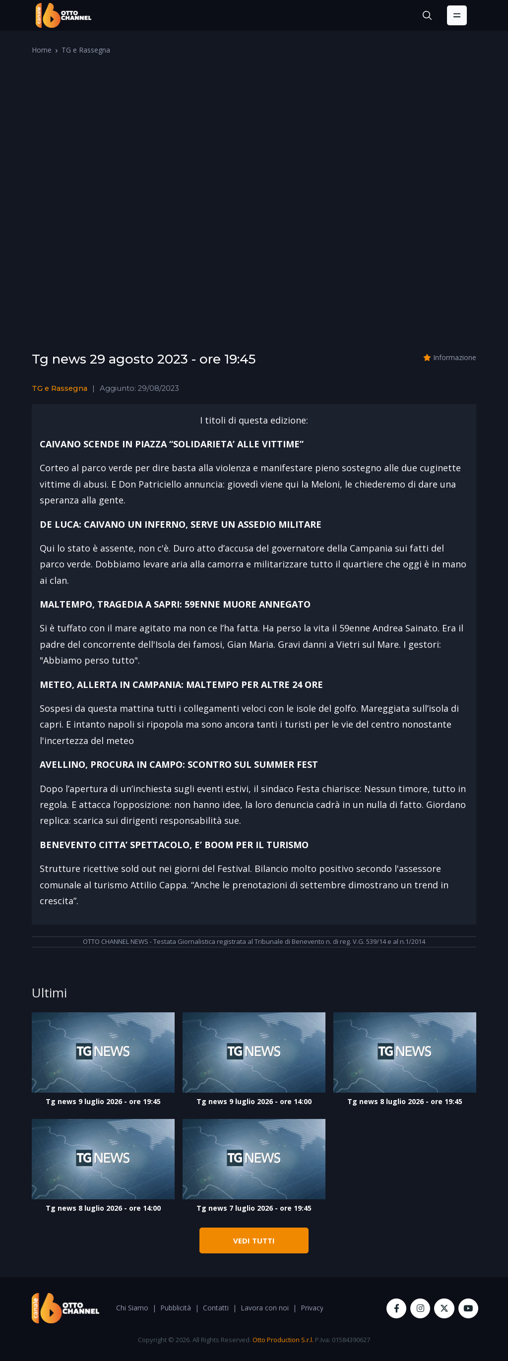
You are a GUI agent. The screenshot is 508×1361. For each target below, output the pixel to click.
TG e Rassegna (86, 50)
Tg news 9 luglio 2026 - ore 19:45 (103, 1101)
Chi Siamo (132, 1307)
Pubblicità (175, 1307)
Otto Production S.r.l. (283, 1339)
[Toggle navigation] (457, 15)
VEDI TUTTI (254, 1240)
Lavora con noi (265, 1307)
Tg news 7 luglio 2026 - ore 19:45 (254, 1208)
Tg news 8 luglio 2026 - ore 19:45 (404, 1101)
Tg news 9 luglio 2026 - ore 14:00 (254, 1101)
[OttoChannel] (63, 15)
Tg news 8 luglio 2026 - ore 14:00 (103, 1208)
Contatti (216, 1307)
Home (42, 50)
